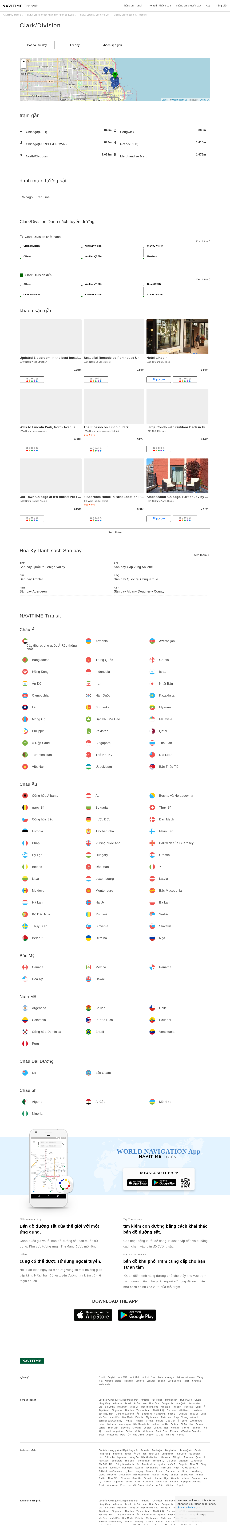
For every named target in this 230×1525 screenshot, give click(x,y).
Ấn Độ (137, 1403)
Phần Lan (166, 1417)
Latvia (101, 1424)
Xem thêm (203, 241)
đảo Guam (138, 1435)
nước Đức (115, 1417)
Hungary (139, 1421)
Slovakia (136, 1428)
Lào (100, 1407)
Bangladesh (171, 1400)
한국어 (145, 1377)
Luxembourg (196, 1421)
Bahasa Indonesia (186, 1377)
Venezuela (112, 1435)
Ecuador (174, 1431)
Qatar (198, 1407)
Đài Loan (171, 1410)
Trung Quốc (186, 1400)
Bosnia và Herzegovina (153, 1414)
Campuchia (167, 1403)
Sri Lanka (110, 1407)
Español (150, 1381)
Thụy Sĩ (194, 1414)
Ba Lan (174, 1424)
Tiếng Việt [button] (221, 5)
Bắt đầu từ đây (37, 45)
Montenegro (125, 1424)
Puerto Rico (161, 1431)
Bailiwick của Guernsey (110, 1421)
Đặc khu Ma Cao (149, 1407)
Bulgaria (183, 1414)
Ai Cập (159, 1435)
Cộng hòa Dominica (191, 1431)
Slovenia (125, 1428)
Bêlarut (147, 1428)
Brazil (101, 1435)
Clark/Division (40, 25)
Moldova (111, 1424)
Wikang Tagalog (113, 1381)
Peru (122, 1435)
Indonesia (117, 1403)
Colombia (148, 1431)
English (111, 1377)
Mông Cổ (134, 1407)
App (208, 5)
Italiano (161, 1381)
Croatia (149, 1421)
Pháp (176, 1417)
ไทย (154, 1377)
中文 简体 (135, 1377)
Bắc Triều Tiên (105, 1414)
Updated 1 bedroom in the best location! (51, 358)
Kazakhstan (194, 1403)
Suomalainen (174, 1381)
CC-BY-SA (204, 100)
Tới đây (75, 45)
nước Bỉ (172, 1414)
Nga (166, 1428)
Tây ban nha (152, 1417)
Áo (138, 1414)
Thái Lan (129, 1410)
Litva (184, 1421)
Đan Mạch (127, 1417)
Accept (201, 1514)
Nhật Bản (154, 1403)
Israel (128, 1403)
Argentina (118, 1431)
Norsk (186, 1381)
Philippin (177, 1407)
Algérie (150, 1435)
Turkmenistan (143, 1410)
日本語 (101, 1377)
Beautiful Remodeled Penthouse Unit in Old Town (122, 358)
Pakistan (188, 1407)
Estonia (139, 1417)
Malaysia (165, 1407)
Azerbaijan (157, 1400)
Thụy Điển (113, 1428)
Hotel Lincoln (157, 358)
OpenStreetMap (179, 100)
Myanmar (122, 1407)
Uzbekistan (196, 1410)
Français (128, 1381)
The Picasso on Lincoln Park (106, 427)
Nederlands (104, 1384)
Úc (129, 1435)
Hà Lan (155, 1424)
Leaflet (165, 100)
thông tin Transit (133, 5)
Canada (175, 1428)
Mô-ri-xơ (170, 1435)
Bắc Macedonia (141, 1424)
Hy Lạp (128, 1421)
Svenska (196, 1381)
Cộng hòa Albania (125, 1414)
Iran (145, 1403)
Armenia (145, 1400)
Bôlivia (129, 1431)
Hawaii (107, 1431)
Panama (196, 1428)
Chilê (138, 1431)
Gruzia (198, 1400)
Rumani (199, 1424)
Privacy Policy (186, 1507)
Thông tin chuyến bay (188, 5)
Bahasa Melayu (166, 1377)
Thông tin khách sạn (159, 5)
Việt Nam (183, 1410)
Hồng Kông (104, 1403)
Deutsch (140, 1381)
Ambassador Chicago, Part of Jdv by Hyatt (179, 497)
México (185, 1428)
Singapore (117, 1410)
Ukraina (158, 1428)
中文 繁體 (122, 1377)
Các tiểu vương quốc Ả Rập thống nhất (118, 1400)
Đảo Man (170, 1421)
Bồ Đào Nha (187, 1424)
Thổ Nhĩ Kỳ (158, 1410)
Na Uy (165, 1424)
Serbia (101, 1428)
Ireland (159, 1421)
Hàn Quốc (181, 1403)
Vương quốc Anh (189, 1417)
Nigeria (180, 1435)
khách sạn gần (112, 45)
